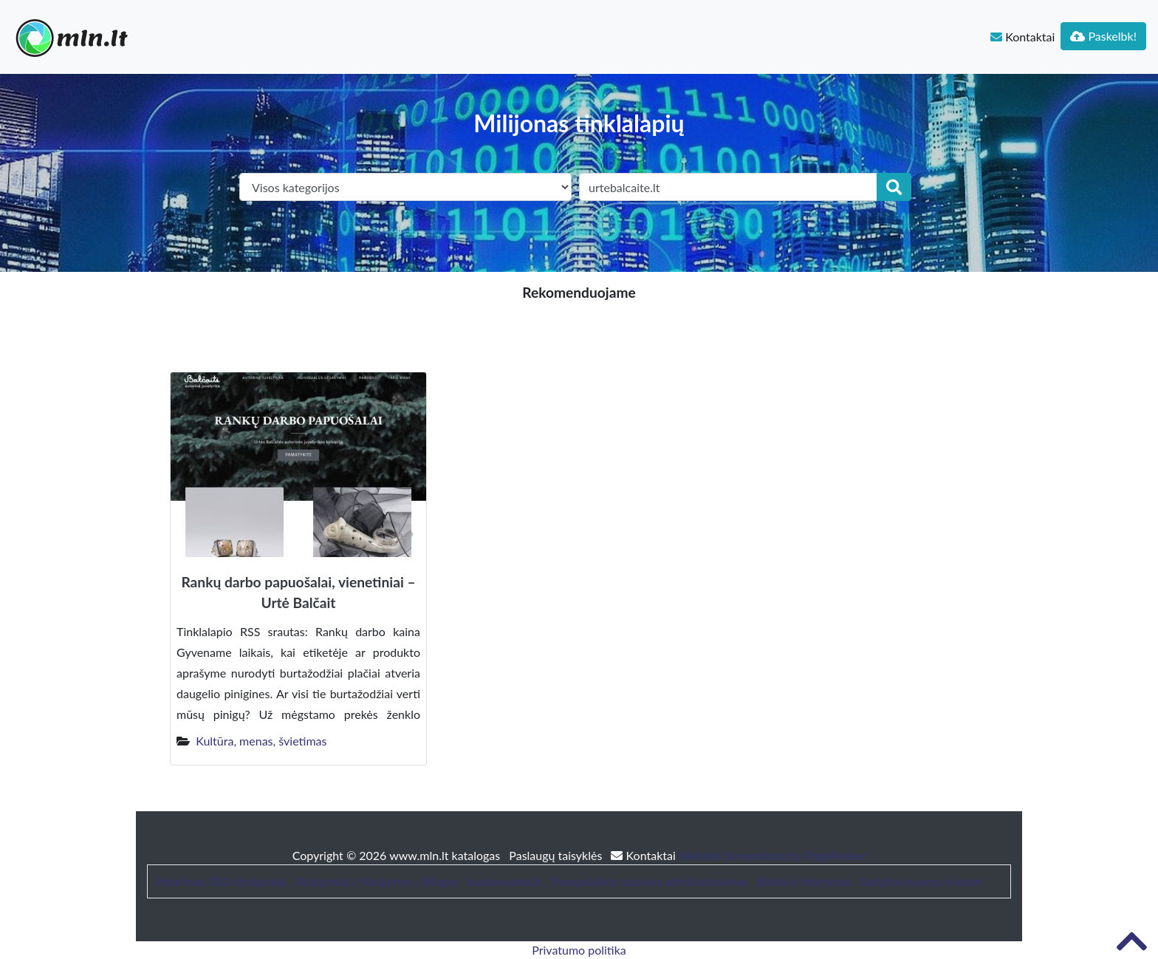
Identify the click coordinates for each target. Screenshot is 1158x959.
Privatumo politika (579, 950)
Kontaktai (1022, 37)
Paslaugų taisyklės (557, 855)
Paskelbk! (1103, 36)
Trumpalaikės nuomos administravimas (649, 881)
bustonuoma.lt (504, 881)
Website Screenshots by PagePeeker (772, 855)
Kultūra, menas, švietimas (261, 741)
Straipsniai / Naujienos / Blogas (377, 881)
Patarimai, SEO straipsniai (221, 881)
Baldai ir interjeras (803, 881)
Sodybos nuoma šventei (920, 881)
